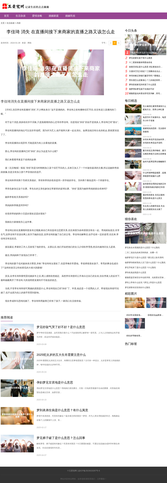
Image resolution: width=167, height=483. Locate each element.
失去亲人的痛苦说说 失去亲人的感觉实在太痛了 (154, 207)
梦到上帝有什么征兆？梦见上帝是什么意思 (143, 282)
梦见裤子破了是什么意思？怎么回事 (61, 438)
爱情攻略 (37, 15)
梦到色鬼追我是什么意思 (135, 272)
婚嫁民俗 (70, 15)
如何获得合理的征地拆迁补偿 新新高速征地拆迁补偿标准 (154, 186)
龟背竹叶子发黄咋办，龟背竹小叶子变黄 (154, 119)
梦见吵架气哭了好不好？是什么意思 (61, 327)
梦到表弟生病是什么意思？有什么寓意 (62, 410)
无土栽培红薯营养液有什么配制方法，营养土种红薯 (154, 108)
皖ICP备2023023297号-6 (89, 471)
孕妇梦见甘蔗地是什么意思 (55, 382)
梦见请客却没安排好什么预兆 (137, 287)
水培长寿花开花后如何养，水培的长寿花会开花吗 (154, 141)
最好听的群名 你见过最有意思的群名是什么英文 (154, 196)
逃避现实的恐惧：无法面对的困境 (154, 130)
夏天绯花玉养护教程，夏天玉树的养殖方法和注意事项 (154, 152)
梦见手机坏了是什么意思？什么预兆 (140, 267)
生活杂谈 (21, 15)
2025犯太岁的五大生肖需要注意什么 (61, 354)
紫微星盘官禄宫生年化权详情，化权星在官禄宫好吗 (145, 277)
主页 (3, 23)
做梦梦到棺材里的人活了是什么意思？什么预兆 (145, 262)
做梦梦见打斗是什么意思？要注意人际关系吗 (144, 257)
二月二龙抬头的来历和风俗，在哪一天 (141, 252)
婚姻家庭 (54, 15)
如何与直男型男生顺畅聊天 (154, 161)
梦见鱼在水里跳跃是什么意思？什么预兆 (142, 247)
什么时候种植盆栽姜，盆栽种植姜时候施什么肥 (154, 174)
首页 (6, 15)
